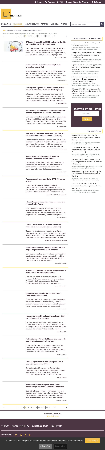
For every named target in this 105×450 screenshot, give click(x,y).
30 (39, 36)
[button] (7, 23)
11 (31, 36)
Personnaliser (60, 446)
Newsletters (56, 426)
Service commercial (20, 426)
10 (28, 36)
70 (49, 36)
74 (54, 36)
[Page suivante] (67, 36)
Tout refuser (45, 446)
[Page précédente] (4, 36)
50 (44, 36)
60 (47, 36)
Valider (87, 119)
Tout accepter (92, 440)
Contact (5, 426)
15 (36, 36)
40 (41, 36)
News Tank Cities (53, 416)
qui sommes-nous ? (40, 426)
